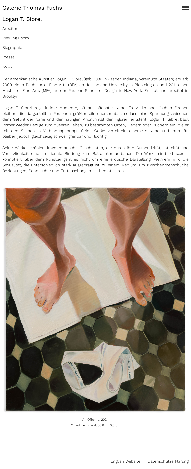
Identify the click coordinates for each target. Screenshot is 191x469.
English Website (125, 461)
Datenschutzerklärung (168, 461)
